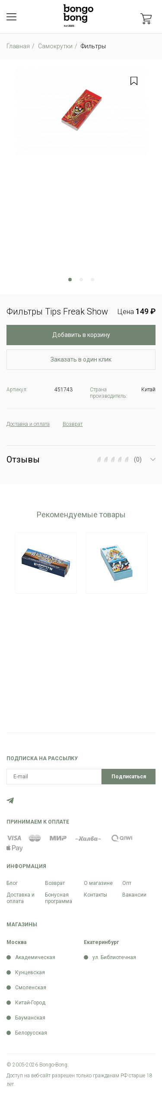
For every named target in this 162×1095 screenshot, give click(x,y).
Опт (126, 883)
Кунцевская (30, 972)
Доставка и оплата (20, 898)
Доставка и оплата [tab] (28, 424)
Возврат (55, 883)
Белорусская (31, 1033)
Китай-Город (30, 1003)
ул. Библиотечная (114, 957)
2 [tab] (81, 279)
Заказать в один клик (81, 359)
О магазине (98, 883)
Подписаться (128, 777)
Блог (12, 883)
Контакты (95, 895)
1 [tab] (70, 279)
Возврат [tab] (73, 424)
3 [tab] (92, 279)
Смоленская (30, 988)
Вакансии (134, 895)
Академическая (35, 957)
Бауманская (30, 1018)
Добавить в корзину (81, 334)
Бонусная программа (58, 898)
